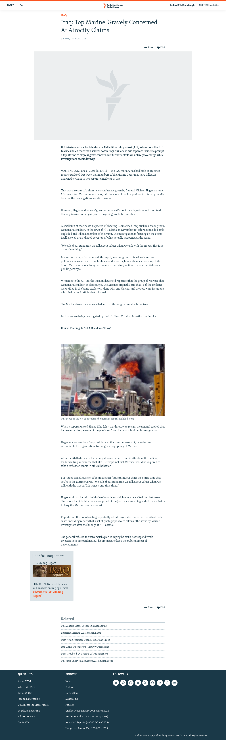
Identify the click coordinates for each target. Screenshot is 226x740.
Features (70, 687)
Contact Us (23, 722)
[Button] (148, 47)
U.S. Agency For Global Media (33, 705)
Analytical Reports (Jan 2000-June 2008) (87, 722)
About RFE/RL (25, 681)
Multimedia (71, 699)
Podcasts (70, 705)
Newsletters (71, 693)
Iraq (64, 15)
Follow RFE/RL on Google (182, 5)
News (68, 681)
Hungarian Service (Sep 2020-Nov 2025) (87, 728)
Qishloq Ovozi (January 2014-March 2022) (87, 711)
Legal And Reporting (29, 711)
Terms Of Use (25, 693)
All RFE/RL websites (209, 5)
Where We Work (26, 687)
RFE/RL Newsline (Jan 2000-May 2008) (86, 717)
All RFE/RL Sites (26, 717)
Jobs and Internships (29, 699)
